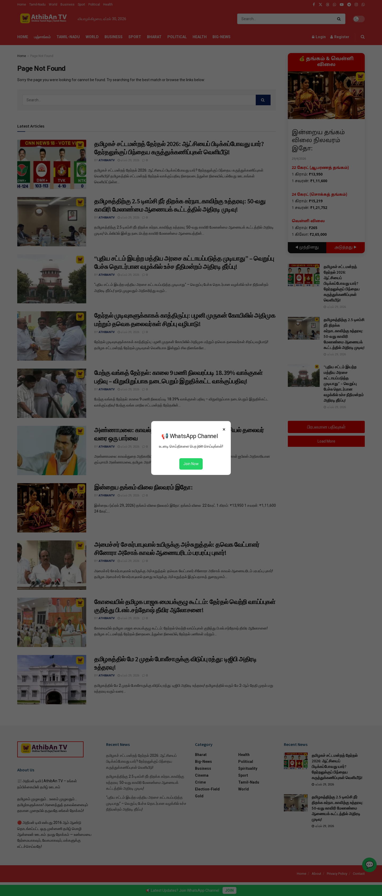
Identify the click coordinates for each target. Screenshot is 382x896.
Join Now (191, 464)
